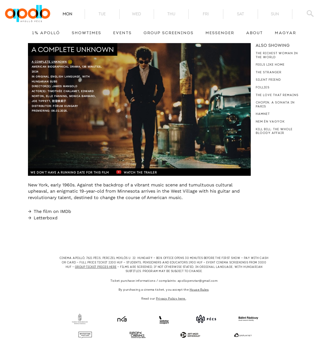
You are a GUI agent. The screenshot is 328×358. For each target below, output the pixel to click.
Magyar (285, 33)
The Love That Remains (277, 95)
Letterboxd (42, 217)
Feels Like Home (270, 64)
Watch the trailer (146, 172)
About (254, 33)
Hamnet (263, 114)
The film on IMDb (49, 211)
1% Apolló (46, 33)
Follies (263, 87)
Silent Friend (268, 79)
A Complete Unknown (49, 61)
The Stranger (268, 72)
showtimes (86, 33)
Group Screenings (169, 33)
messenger (219, 33)
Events (122, 33)
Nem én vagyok (270, 121)
